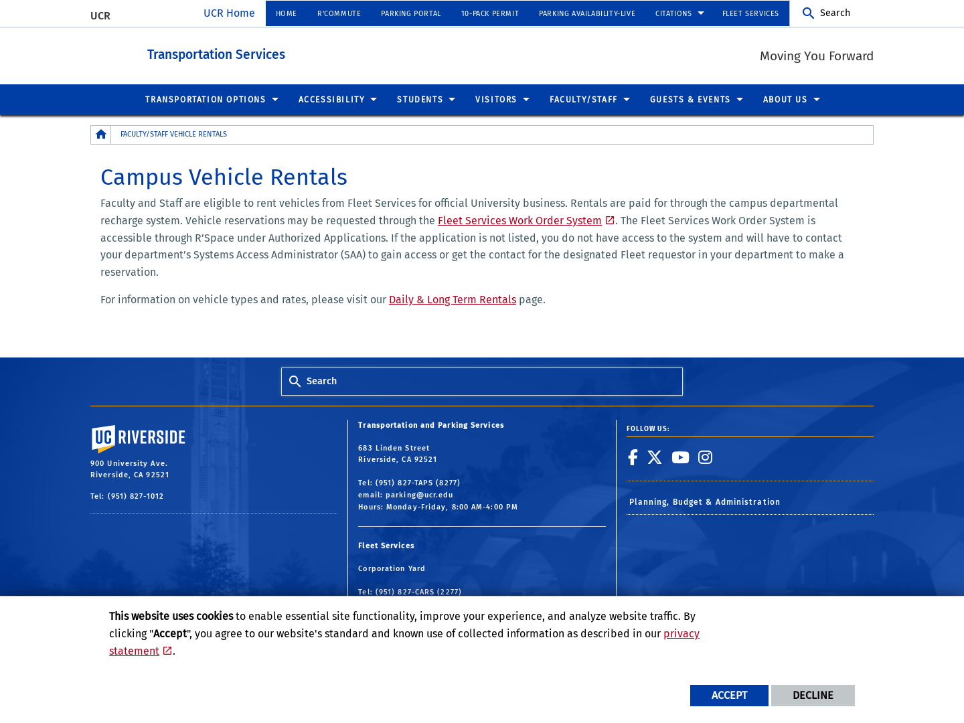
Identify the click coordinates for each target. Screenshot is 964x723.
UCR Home (229, 13)
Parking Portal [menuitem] (410, 13)
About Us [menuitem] (785, 99)
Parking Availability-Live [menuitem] (587, 13)
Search (835, 13)
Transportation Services (290, 52)
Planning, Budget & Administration (705, 501)
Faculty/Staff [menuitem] (584, 99)
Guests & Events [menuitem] (690, 99)
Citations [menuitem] (673, 13)
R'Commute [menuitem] (339, 13)
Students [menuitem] (420, 99)
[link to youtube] (681, 457)
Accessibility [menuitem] (332, 99)
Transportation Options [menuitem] (205, 99)
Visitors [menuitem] (496, 99)
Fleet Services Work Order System (520, 220)
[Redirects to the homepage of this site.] (101, 134)
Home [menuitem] (286, 13)
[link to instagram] (705, 457)
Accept (729, 695)
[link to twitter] (655, 457)
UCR (100, 15)
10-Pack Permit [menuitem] (490, 13)
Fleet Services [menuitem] (750, 13)
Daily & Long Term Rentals (452, 299)
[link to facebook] (633, 457)
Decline (813, 695)
